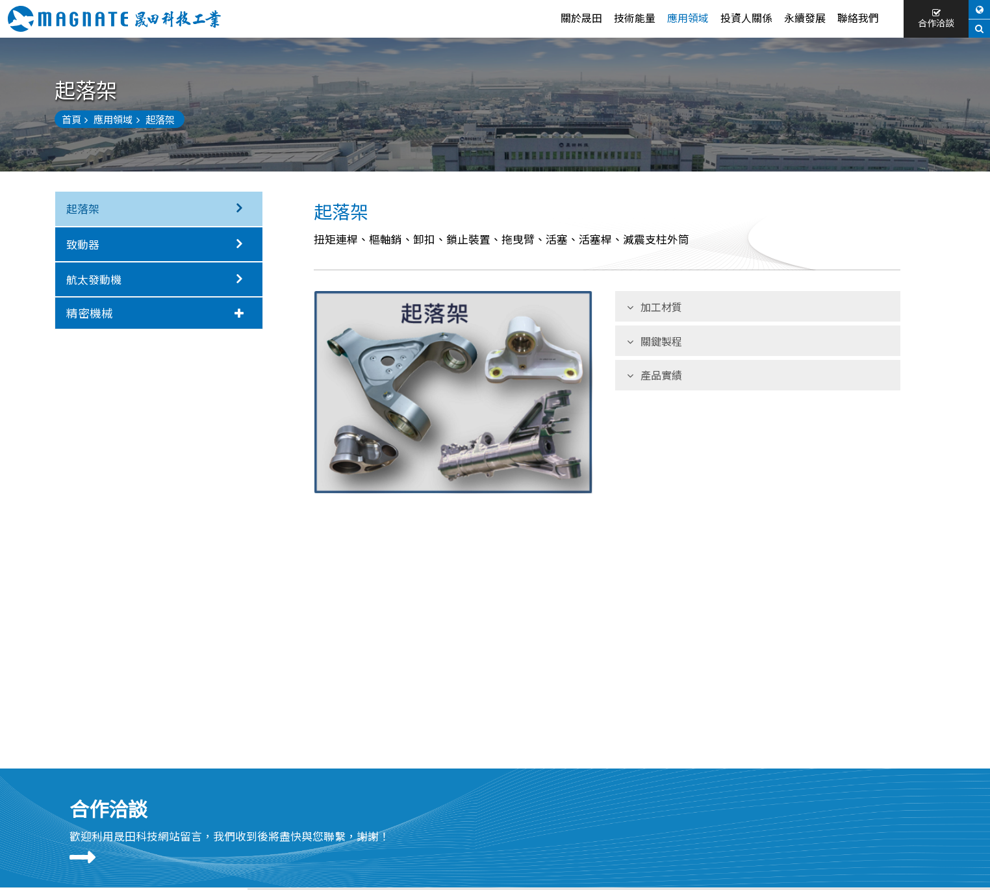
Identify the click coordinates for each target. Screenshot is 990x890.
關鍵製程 (654, 341)
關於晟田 (581, 17)
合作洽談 (936, 18)
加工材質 (654, 306)
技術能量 (634, 17)
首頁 (75, 119)
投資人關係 (746, 17)
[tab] (159, 313)
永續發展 (805, 17)
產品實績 (654, 375)
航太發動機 (158, 279)
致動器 (158, 244)
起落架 (158, 208)
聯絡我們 (858, 17)
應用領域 (688, 17)
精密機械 (155, 312)
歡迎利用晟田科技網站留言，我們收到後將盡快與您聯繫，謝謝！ (230, 836)
